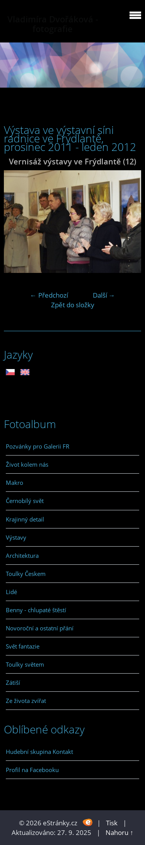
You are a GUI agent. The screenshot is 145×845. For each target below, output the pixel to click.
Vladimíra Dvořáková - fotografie (52, 24)
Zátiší (13, 682)
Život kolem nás (27, 464)
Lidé (11, 592)
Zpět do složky (72, 304)
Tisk (112, 822)
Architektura (22, 555)
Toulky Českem (26, 573)
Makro (14, 482)
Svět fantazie (22, 646)
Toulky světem (25, 664)
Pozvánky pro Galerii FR (37, 446)
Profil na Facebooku (32, 770)
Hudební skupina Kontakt (39, 751)
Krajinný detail (25, 519)
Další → (104, 295)
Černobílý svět (25, 501)
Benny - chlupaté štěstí (36, 610)
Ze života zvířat (26, 700)
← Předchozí (49, 295)
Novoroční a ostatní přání (39, 628)
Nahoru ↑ (119, 832)
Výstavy (16, 537)
